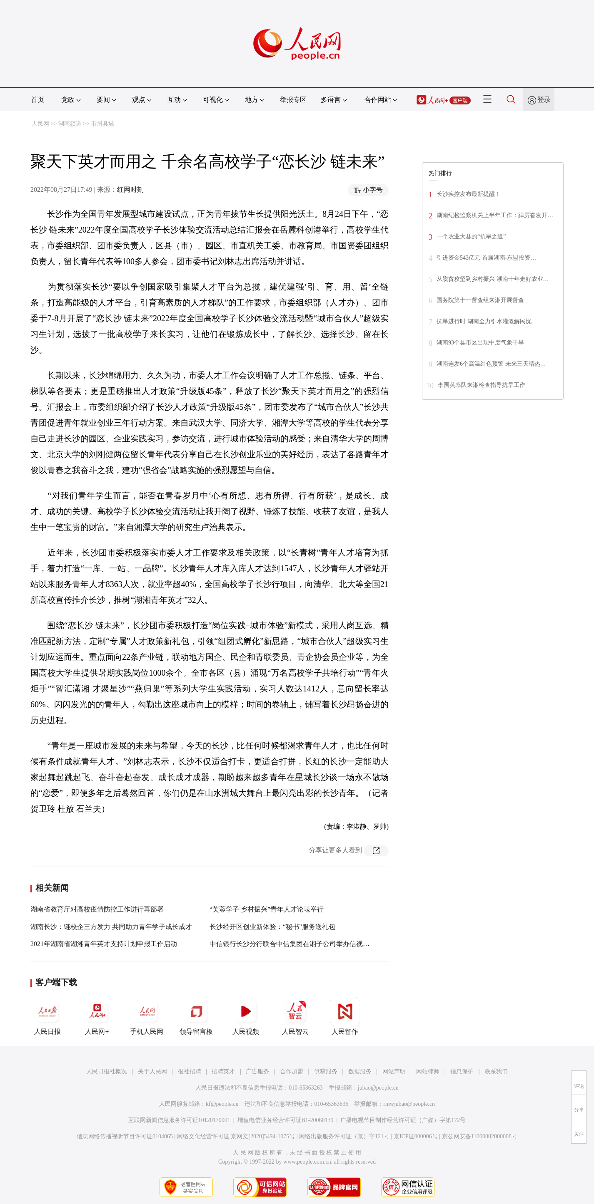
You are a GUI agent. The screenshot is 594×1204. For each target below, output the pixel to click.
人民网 (40, 124)
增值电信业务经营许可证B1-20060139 (285, 1120)
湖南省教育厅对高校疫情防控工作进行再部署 (97, 909)
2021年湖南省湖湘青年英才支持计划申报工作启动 (103, 943)
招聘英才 (223, 1071)
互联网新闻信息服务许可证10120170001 (179, 1120)
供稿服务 (325, 1071)
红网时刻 (130, 189)
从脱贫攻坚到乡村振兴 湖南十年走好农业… (493, 279)
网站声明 (394, 1071)
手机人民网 (146, 1016)
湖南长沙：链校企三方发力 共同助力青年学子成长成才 (111, 926)
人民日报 (47, 1016)
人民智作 (344, 1016)
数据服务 (360, 1071)
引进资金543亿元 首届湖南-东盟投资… (486, 258)
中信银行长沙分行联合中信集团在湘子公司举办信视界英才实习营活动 (313, 943)
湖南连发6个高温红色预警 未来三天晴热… (491, 364)
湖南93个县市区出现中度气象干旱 (480, 342)
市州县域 (102, 124)
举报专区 (293, 99)
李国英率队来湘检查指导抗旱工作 (481, 385)
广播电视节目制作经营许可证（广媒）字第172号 (403, 1120)
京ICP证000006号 (416, 1136)
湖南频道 (70, 124)
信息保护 (462, 1071)
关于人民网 (152, 1071)
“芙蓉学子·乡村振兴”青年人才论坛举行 (267, 909)
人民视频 (245, 1016)
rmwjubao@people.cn (409, 1104)
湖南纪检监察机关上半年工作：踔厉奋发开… (495, 215)
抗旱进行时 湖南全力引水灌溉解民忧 (484, 321)
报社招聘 (189, 1071)
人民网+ (97, 1016)
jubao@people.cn (378, 1088)
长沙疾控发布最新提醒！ (469, 194)
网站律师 (427, 1071)
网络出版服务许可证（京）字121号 (344, 1136)
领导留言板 (196, 1016)
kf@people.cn (222, 1104)
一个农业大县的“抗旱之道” (471, 236)
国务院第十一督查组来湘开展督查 (480, 300)
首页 (37, 99)
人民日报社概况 (106, 1071)
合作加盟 (291, 1071)
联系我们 (496, 1071)
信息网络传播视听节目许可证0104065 (125, 1136)
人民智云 (295, 1016)
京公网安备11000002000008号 (479, 1136)
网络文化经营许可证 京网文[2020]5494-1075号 (236, 1136)
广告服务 (257, 1071)
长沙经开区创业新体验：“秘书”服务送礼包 (272, 926)
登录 (544, 99)
